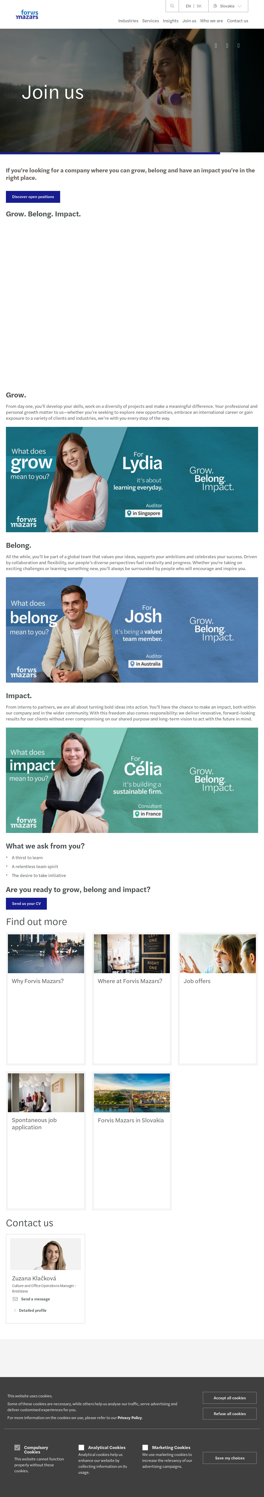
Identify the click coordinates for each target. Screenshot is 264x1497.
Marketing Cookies (171, 1447)
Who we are (211, 20)
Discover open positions (33, 196)
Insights (170, 20)
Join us (189, 20)
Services (150, 20)
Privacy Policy (130, 1417)
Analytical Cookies (106, 1447)
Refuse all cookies (230, 1413)
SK (199, 6)
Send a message (31, 1299)
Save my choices (230, 1458)
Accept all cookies (230, 1398)
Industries (128, 20)
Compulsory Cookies (36, 1449)
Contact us (237, 20)
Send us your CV (26, 903)
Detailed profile (29, 1310)
